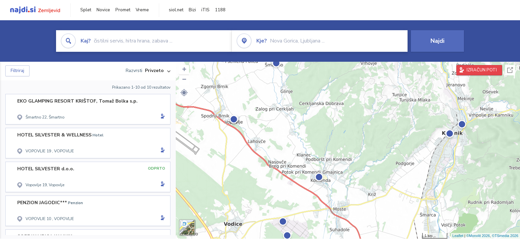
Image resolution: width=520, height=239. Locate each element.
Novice (103, 10)
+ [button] (184, 70)
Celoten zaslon (510, 70)
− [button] (184, 80)
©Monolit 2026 (478, 236)
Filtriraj (17, 71)
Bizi (192, 10)
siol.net (176, 10)
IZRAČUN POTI (482, 70)
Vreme (142, 10)
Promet (122, 10)
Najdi (437, 41)
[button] (184, 93)
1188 (220, 10)
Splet (85, 10)
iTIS (205, 10)
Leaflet (457, 236)
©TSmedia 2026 (505, 236)
